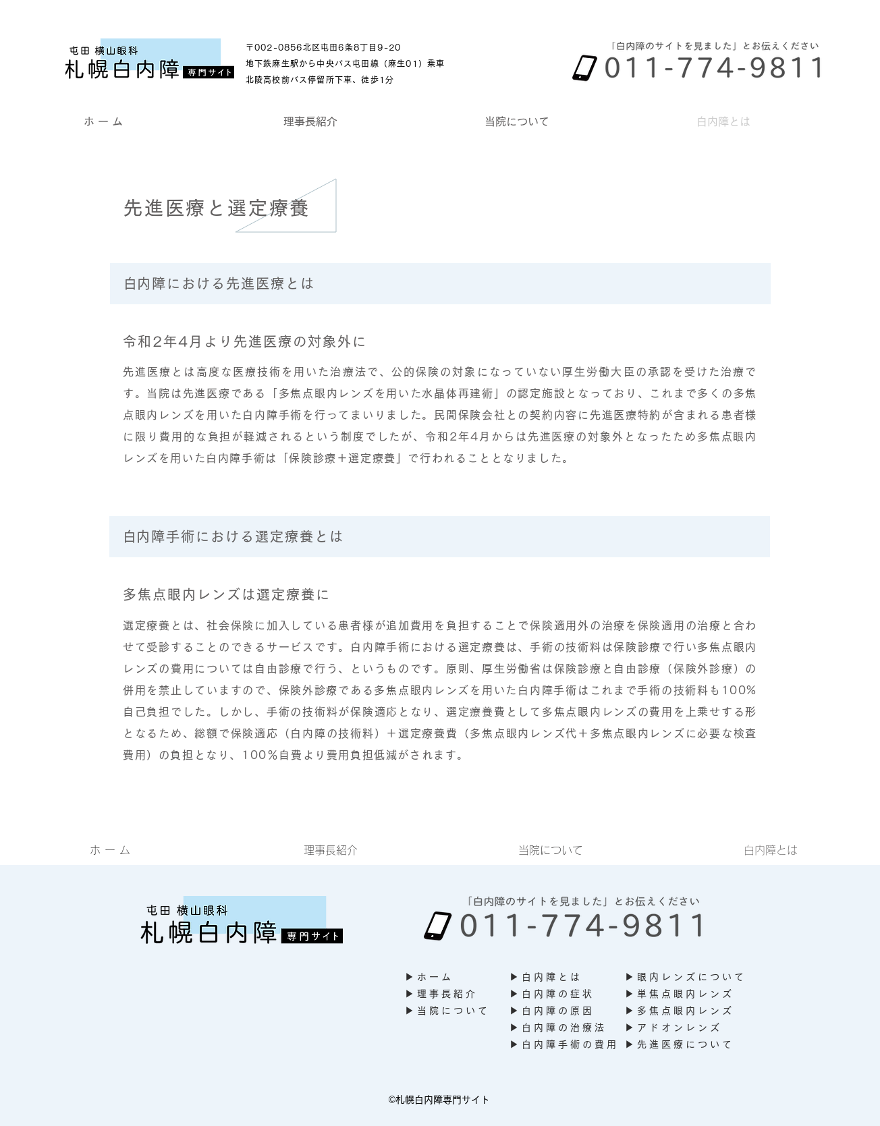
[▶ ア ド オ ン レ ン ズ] (675, 1027)
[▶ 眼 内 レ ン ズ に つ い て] (689, 977)
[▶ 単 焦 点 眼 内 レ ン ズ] (682, 994)
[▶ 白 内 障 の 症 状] (551, 994)
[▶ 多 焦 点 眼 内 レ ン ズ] (682, 1011)
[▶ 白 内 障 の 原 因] (558, 1011)
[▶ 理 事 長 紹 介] (445, 994)
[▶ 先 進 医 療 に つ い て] (682, 1044)
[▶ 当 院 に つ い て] (457, 1011)
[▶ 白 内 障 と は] (554, 977)
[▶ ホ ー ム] (445, 977)
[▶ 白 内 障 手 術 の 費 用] (567, 1044)
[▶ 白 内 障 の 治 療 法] (560, 1027)
